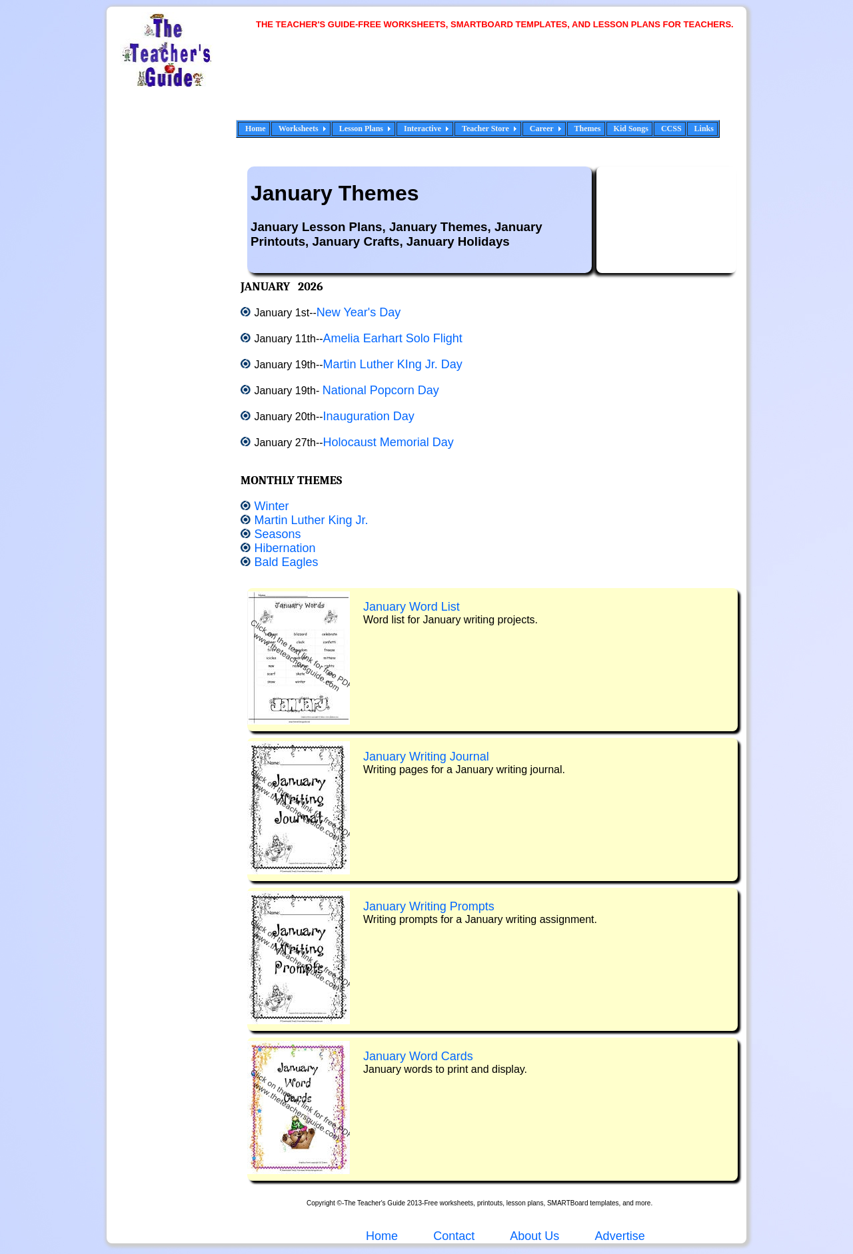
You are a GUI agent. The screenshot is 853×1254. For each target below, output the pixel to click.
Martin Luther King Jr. (311, 520)
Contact (453, 1236)
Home (255, 128)
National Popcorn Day (381, 390)
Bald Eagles (286, 562)
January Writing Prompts (428, 906)
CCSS (671, 128)
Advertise (620, 1236)
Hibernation (284, 548)
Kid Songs (631, 128)
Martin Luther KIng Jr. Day (392, 364)
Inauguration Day (369, 416)
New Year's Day (359, 312)
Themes (587, 128)
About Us (533, 1236)
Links (704, 128)
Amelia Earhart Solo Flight (392, 338)
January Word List (411, 606)
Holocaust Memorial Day (388, 442)
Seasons (277, 534)
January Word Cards (418, 1056)
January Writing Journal (426, 756)
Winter (271, 506)
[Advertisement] (499, 83)
